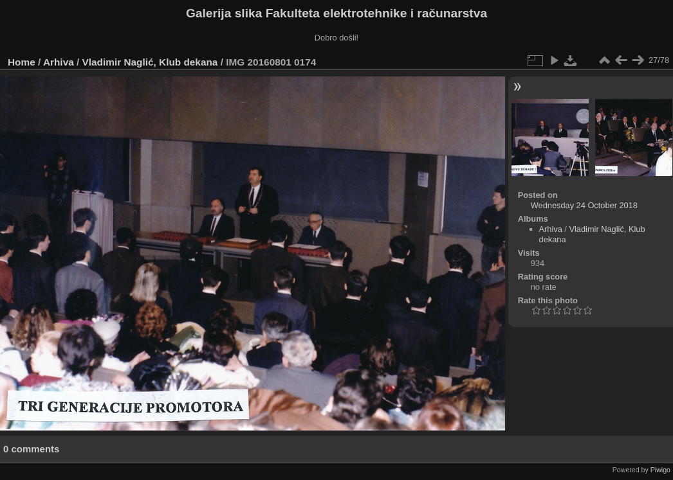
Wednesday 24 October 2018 (584, 205)
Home (21, 62)
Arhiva (58, 62)
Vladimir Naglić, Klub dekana (150, 62)
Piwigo (660, 470)
